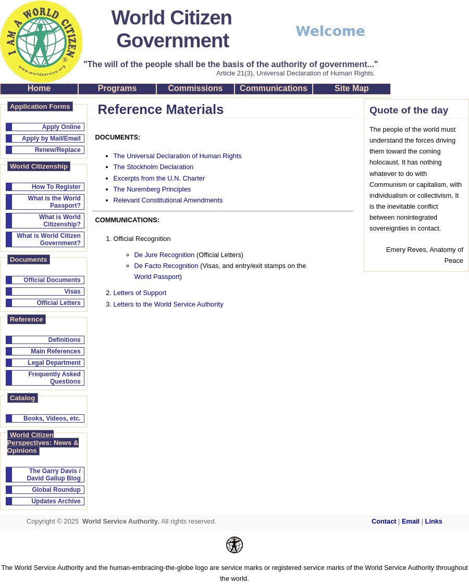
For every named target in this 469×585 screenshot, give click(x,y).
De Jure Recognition (164, 255)
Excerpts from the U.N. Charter (159, 178)
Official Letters (59, 303)
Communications (273, 88)
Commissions (195, 88)
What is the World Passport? (54, 202)
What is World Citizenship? (60, 220)
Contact (384, 521)
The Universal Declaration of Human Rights (178, 156)
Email (410, 521)
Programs (117, 88)
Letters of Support (140, 293)
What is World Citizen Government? (48, 239)
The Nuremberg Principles (152, 189)
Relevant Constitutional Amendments (168, 200)
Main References (55, 351)
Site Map (352, 88)
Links (433, 521)
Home (39, 88)
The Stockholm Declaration (154, 167)
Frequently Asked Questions (54, 378)
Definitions (64, 340)
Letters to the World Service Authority (169, 304)
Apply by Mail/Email (51, 138)
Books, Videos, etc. (52, 418)
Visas (73, 291)
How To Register (56, 186)
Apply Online (61, 127)
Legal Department (54, 362)
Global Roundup (56, 489)
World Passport (157, 277)
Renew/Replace (58, 150)
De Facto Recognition (166, 266)
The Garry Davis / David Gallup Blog (53, 474)
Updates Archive (55, 501)
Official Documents (51, 280)
